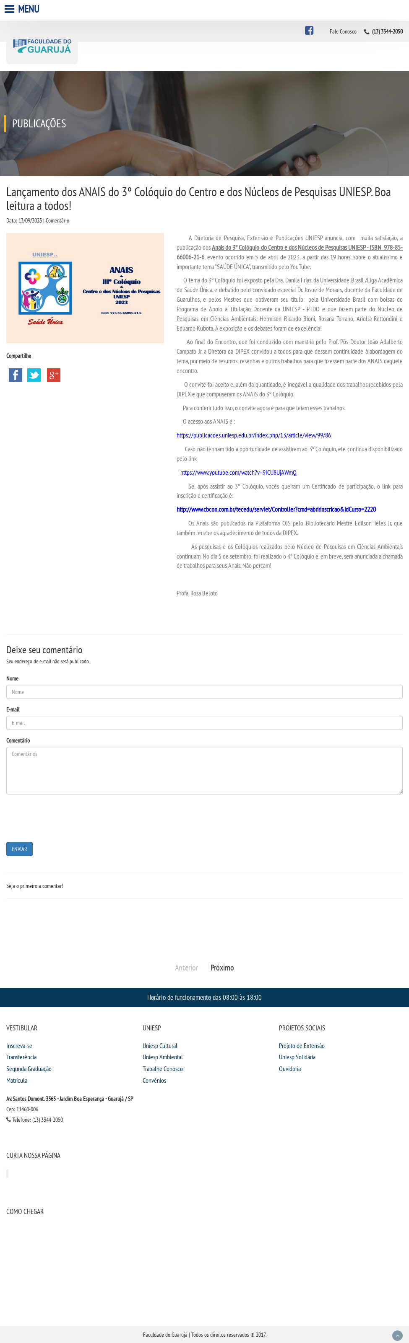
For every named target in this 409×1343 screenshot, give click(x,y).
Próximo (222, 967)
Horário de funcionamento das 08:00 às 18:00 (204, 997)
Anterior (186, 967)
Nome (12, 678)
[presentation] (70, 817)
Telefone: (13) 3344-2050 (34, 1119)
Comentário (18, 740)
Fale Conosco (343, 31)
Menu (22, 9)
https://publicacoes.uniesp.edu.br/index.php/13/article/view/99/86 (254, 435)
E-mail (12, 709)
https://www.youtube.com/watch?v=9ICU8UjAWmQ (238, 472)
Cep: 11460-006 (22, 1109)
